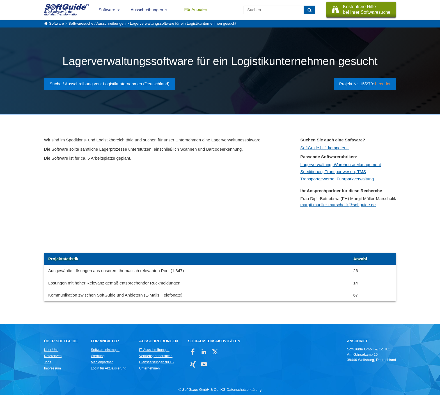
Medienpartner (102, 362)
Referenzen (53, 356)
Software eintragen (105, 350)
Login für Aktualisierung (108, 368)
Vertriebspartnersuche (156, 356)
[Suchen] (309, 10)
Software (106, 9)
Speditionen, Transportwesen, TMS (333, 171)
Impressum (52, 368)
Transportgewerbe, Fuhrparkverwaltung (337, 178)
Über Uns (51, 350)
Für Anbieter (195, 9)
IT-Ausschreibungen (154, 350)
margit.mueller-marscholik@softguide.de (338, 204)
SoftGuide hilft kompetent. (324, 147)
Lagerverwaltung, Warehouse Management (340, 164)
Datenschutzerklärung (244, 389)
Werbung (98, 356)
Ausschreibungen (147, 9)
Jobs (47, 362)
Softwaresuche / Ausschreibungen (96, 23)
